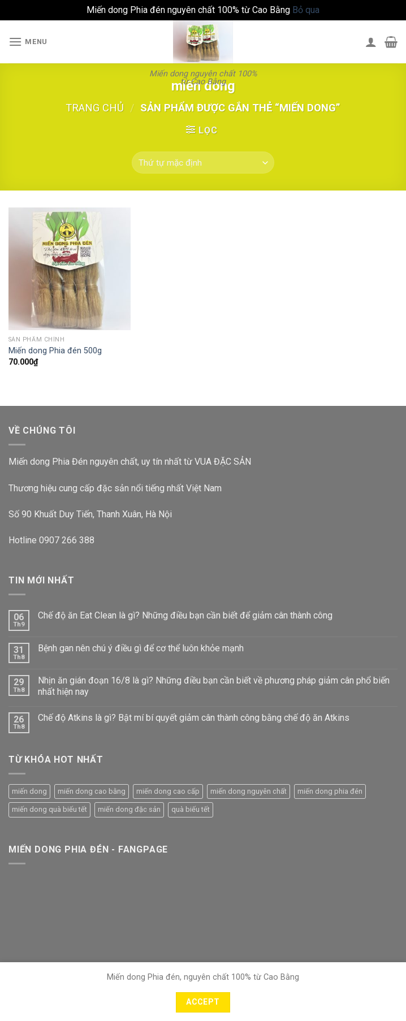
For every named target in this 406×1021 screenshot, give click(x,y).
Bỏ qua (305, 10)
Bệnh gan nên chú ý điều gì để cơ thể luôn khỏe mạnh (141, 648)
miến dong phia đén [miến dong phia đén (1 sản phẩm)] (329, 791)
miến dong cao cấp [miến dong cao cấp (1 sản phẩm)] (168, 791)
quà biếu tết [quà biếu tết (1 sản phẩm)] (190, 809)
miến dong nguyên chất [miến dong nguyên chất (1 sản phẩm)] (248, 791)
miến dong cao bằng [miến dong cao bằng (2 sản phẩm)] (92, 791)
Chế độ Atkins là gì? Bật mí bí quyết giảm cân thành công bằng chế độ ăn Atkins (193, 717)
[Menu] (27, 41)
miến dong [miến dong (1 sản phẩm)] (29, 791)
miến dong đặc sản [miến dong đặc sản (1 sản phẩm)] (129, 809)
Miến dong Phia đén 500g (55, 351)
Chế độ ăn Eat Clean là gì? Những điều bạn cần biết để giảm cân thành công (185, 615)
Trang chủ (95, 108)
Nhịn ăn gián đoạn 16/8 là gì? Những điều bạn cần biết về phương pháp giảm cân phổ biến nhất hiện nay (214, 685)
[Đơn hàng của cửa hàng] (203, 163)
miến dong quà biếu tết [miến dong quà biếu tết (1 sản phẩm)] (49, 809)
